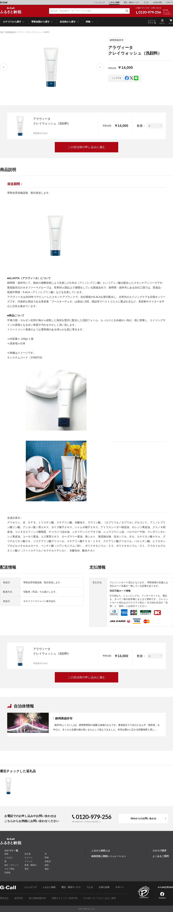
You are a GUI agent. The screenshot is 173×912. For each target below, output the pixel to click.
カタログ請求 (159, 850)
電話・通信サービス (131, 2)
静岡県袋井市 (10, 32)
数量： (141, 125)
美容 (27, 869)
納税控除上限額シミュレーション (108, 856)
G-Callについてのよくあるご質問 (100, 898)
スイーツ (29, 857)
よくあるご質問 (161, 856)
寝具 (47, 865)
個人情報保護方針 (37, 898)
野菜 (47, 857)
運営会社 (4, 898)
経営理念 (18, 898)
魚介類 (28, 854)
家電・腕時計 (31, 865)
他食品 (48, 861)
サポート (169, 2)
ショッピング (99, 2)
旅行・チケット (11, 865)
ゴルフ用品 (9, 869)
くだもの (8, 857)
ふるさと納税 (114, 2)
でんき (146, 2)
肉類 (6, 854)
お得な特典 (157, 2)
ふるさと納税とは (100, 850)
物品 (47, 869)
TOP (1, 32)
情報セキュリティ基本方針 (65, 898)
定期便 (7, 872)
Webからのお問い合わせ (143, 818)
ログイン (162, 23)
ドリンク (29, 861)
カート (171, 23)
